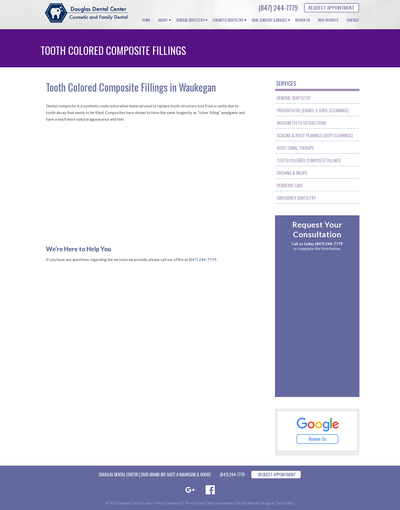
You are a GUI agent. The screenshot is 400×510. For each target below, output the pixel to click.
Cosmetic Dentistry (227, 20)
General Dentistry (190, 20)
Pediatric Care (290, 185)
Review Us (302, 20)
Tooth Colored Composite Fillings (309, 160)
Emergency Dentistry (296, 198)
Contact (352, 20)
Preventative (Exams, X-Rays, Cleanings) (312, 110)
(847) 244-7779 (278, 8)
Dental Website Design (253, 503)
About (163, 20)
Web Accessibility (220, 503)
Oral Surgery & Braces (269, 20)
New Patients (328, 20)
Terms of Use (194, 503)
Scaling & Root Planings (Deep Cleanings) (315, 135)
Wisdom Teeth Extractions (302, 123)
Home (146, 20)
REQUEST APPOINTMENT (331, 7)
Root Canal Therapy (295, 148)
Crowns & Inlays (292, 173)
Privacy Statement (169, 503)
